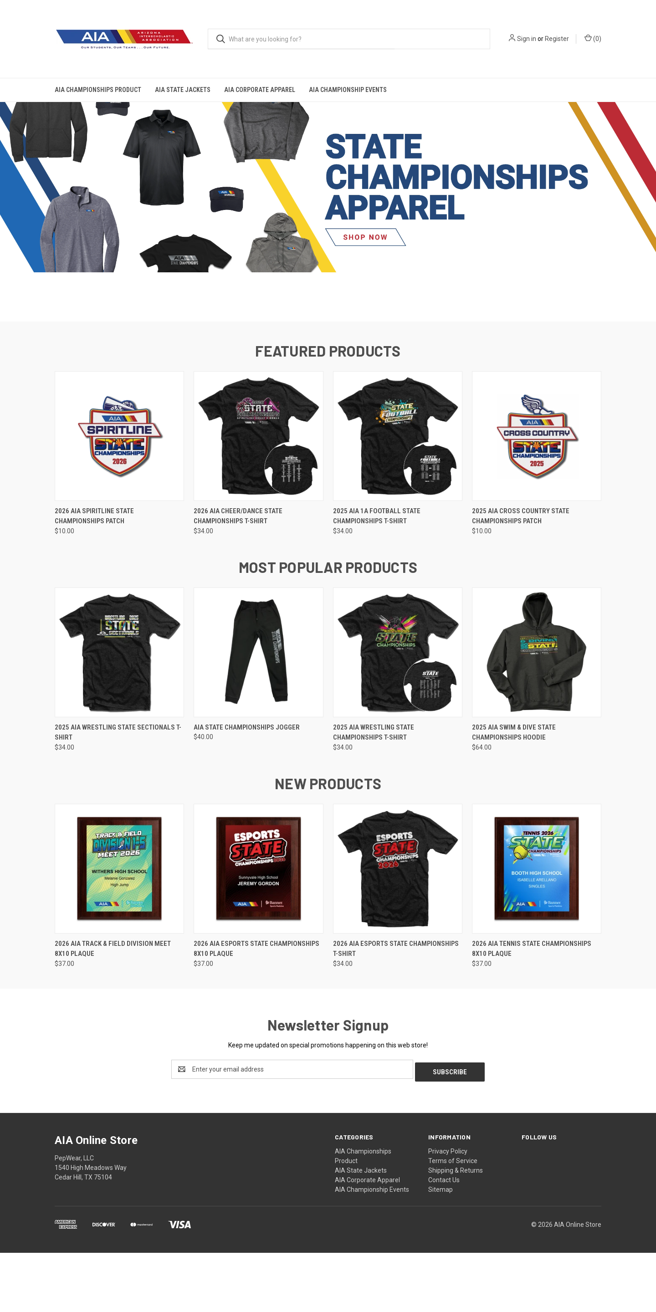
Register (557, 38)
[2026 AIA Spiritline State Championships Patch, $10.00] (119, 498)
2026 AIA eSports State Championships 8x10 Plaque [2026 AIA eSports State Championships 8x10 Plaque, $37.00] (256, 1010)
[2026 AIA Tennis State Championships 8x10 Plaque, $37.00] (537, 931)
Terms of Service (452, 1220)
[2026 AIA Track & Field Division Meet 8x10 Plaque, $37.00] (119, 931)
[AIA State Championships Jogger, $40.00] (258, 714)
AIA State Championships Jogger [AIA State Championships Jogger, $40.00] (247, 789)
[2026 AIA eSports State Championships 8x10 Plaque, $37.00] (258, 931)
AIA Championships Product (98, 89)
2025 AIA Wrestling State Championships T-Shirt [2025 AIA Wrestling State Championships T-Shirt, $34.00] (373, 794)
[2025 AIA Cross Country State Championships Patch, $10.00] (537, 498)
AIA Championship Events (348, 89)
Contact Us (444, 1239)
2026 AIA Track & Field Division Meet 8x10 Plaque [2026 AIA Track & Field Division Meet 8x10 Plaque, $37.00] (113, 1010)
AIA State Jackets (182, 89)
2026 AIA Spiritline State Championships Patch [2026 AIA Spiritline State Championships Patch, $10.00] (94, 578)
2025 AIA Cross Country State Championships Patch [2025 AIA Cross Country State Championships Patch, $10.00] (520, 578)
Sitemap (440, 1248)
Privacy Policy (447, 1210)
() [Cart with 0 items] (592, 38)
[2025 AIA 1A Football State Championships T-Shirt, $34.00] (398, 498)
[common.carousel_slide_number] (328, 211)
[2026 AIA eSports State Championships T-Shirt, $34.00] (398, 931)
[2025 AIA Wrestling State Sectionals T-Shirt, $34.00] (119, 714)
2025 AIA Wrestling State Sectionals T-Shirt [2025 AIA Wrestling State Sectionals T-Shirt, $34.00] (118, 794)
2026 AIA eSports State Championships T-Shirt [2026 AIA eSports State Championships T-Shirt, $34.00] (396, 1010)
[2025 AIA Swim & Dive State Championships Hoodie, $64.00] (537, 714)
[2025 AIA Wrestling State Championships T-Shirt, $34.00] (398, 714)
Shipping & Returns (455, 1229)
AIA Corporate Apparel (259, 89)
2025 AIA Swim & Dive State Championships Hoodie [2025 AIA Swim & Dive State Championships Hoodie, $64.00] (514, 794)
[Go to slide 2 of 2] (332, 367)
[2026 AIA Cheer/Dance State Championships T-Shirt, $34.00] (258, 498)
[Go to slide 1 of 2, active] (323, 367)
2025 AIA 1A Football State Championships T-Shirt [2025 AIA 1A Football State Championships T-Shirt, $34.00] (376, 578)
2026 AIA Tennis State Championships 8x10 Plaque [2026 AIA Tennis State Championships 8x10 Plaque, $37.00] (531, 1010)
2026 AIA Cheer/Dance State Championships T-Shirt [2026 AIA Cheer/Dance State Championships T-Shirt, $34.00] (238, 578)
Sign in (526, 38)
